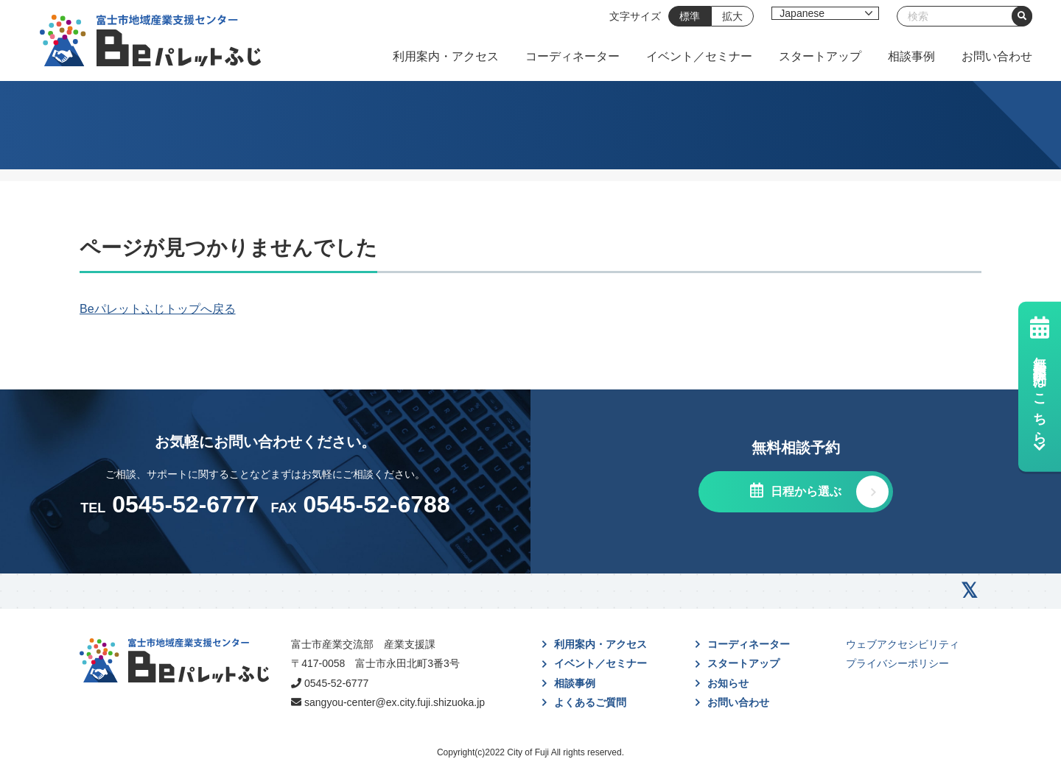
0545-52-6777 (336, 683)
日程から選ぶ (804, 491)
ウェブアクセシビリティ (902, 644)
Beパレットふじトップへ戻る (158, 309)
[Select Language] (825, 13)
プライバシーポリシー (897, 663)
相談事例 (911, 56)
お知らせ (728, 683)
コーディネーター (572, 56)
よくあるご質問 (590, 702)
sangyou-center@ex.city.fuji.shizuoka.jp (394, 702)
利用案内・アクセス (446, 56)
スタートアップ (820, 56)
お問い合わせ (997, 56)
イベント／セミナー (699, 56)
